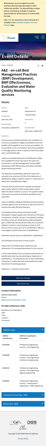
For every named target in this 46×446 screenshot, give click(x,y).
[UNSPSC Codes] (42, 329)
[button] (38, 66)
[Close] (41, 3)
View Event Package (23, 278)
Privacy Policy (23, 439)
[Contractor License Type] (42, 394)
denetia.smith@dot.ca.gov (16, 300)
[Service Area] (42, 403)
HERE (10, 20)
